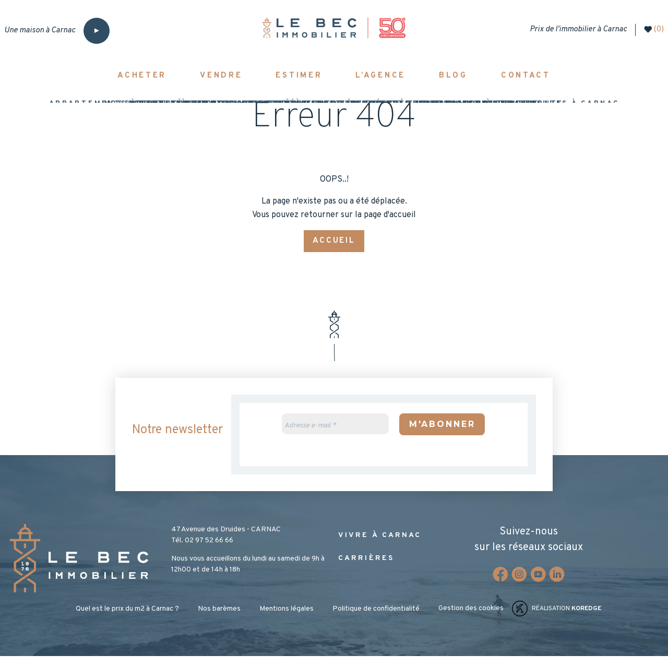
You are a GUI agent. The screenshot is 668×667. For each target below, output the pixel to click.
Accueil (334, 251)
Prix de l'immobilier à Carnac (573, 30)
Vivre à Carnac (380, 546)
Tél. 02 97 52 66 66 (202, 551)
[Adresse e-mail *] (335, 434)
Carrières (366, 569)
